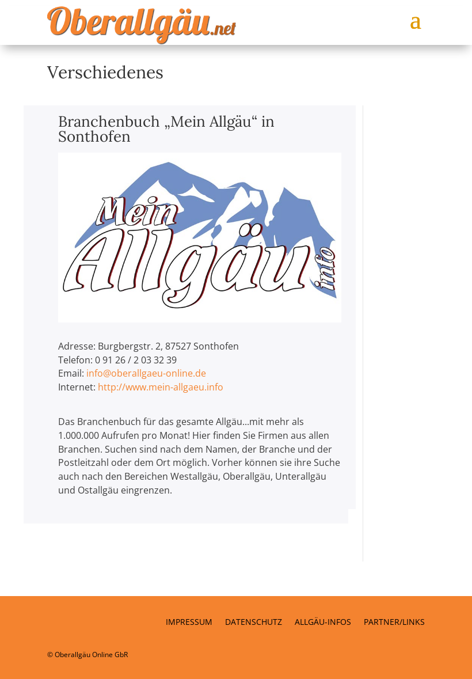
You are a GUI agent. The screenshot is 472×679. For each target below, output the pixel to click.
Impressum (189, 622)
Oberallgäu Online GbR (91, 654)
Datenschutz (253, 622)
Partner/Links (394, 622)
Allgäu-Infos (323, 622)
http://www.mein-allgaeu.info (160, 387)
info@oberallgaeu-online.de (146, 373)
